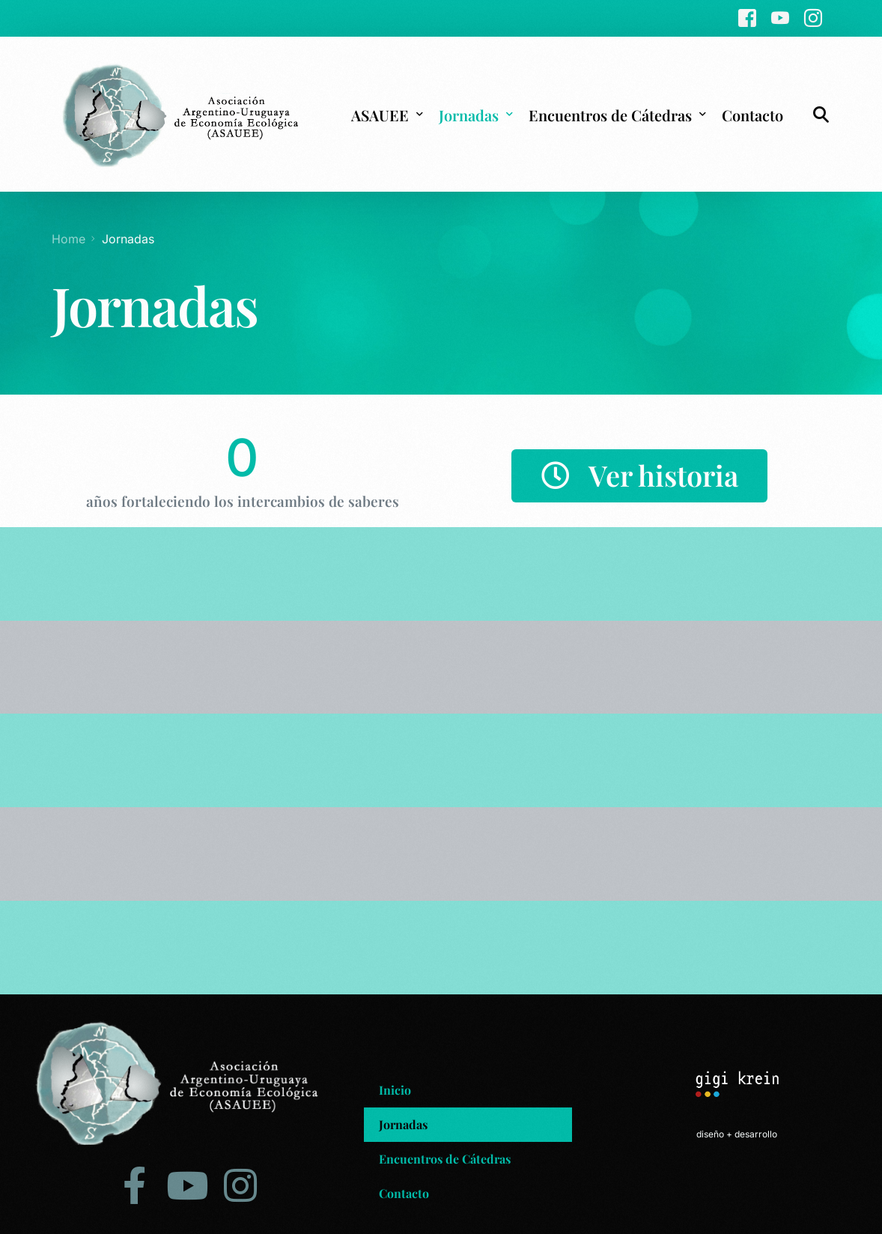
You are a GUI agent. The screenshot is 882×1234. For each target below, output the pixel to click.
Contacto (404, 1191)
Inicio (395, 1087)
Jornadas (403, 1122)
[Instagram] (813, 17)
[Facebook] (747, 17)
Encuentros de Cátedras (445, 1156)
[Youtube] (780, 17)
